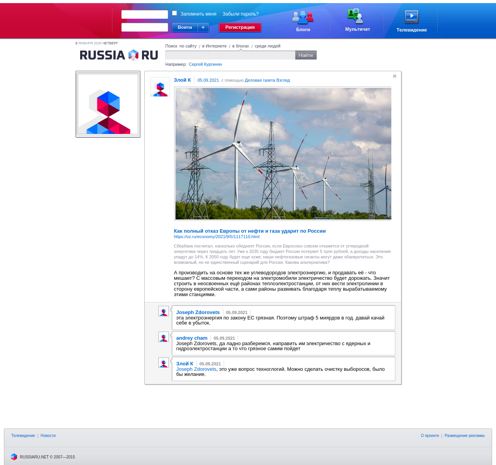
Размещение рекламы (465, 435)
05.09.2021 (208, 80)
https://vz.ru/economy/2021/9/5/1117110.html (216, 236)
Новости (48, 435)
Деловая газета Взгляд (267, 80)
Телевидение (23, 435)
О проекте (430, 435)
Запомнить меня (199, 14)
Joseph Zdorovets (196, 369)
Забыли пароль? (241, 14)
